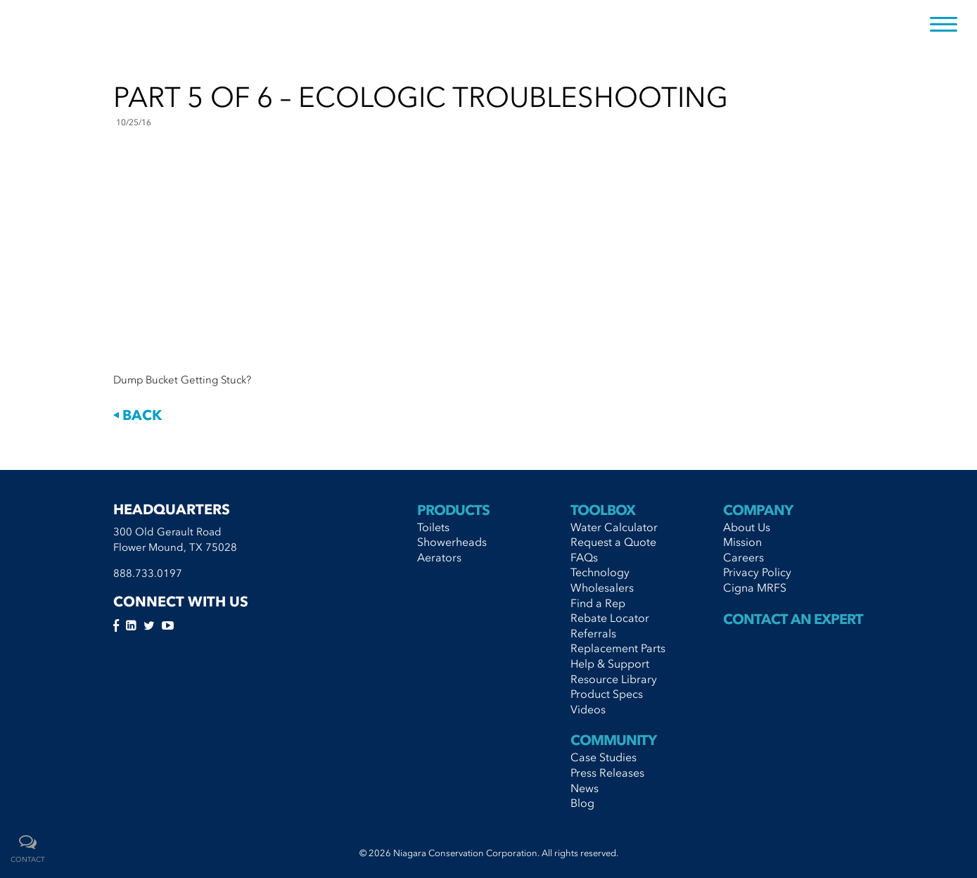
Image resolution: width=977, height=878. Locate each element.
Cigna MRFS (754, 587)
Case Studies (603, 757)
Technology (600, 572)
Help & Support (609, 663)
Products (453, 510)
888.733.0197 (147, 573)
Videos (588, 709)
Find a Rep (597, 603)
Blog (582, 803)
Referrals (593, 633)
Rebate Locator (609, 618)
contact (28, 859)
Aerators (439, 557)
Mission (742, 542)
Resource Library (613, 679)
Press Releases (607, 772)
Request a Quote (613, 542)
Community (613, 740)
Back (137, 415)
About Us (746, 527)
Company (758, 510)
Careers (743, 557)
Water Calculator (614, 527)
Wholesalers (602, 587)
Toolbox (602, 510)
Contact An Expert (793, 619)
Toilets (433, 527)
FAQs (584, 557)
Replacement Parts (617, 648)
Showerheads (452, 542)
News (584, 788)
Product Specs (606, 694)
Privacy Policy (757, 572)
